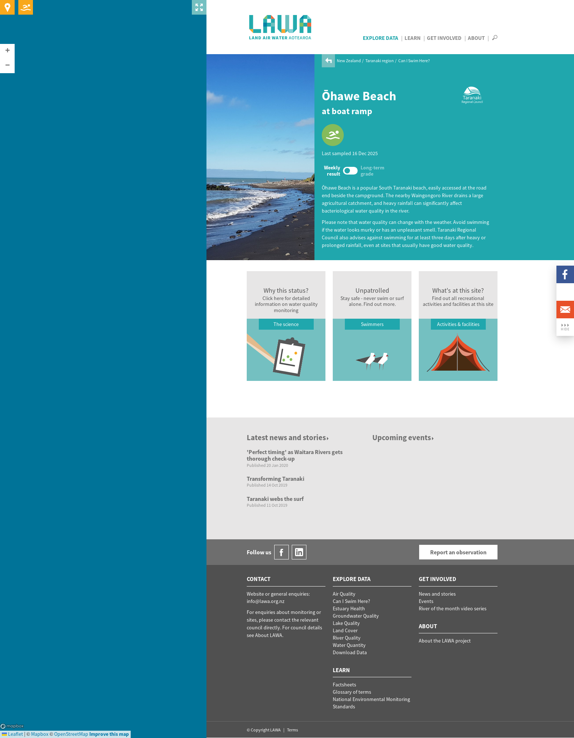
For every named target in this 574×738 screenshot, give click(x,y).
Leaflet (12, 734)
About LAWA (268, 635)
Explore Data (380, 37)
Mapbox (12, 726)
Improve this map (109, 734)
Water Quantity (349, 645)
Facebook (565, 274)
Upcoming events (403, 437)
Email (565, 309)
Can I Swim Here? (414, 60)
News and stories (437, 594)
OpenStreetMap (71, 734)
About (476, 37)
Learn (413, 37)
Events (426, 601)
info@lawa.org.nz (265, 601)
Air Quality (344, 594)
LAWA (280, 27)
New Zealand (349, 60)
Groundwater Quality (356, 615)
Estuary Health (349, 608)
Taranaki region (379, 60)
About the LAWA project (445, 640)
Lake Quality (346, 623)
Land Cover (345, 630)
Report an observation (458, 552)
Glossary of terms (352, 692)
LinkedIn (565, 292)
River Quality (347, 637)
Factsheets (344, 684)
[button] (7, 51)
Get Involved (444, 37)
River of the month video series (453, 608)
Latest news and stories (288, 437)
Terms (292, 730)
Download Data (350, 652)
